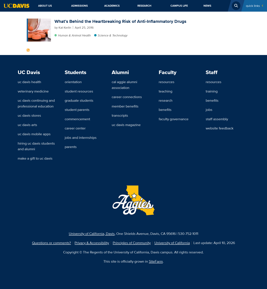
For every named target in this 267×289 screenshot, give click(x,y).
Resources (166, 81)
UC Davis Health (29, 81)
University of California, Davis (92, 233)
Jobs (209, 109)
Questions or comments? (51, 242)
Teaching (165, 91)
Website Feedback (219, 128)
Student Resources (79, 91)
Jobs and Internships (81, 137)
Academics (112, 6)
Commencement (77, 118)
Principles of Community (132, 242)
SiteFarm (156, 261)
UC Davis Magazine (126, 124)
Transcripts (120, 115)
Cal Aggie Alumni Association (124, 84)
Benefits (165, 109)
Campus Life (179, 6)
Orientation (73, 81)
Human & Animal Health (74, 35)
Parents (71, 146)
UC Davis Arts (27, 124)
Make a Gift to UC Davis (35, 158)
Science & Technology (113, 35)
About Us (45, 6)
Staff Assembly (217, 118)
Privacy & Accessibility (92, 242)
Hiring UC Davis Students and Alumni (36, 146)
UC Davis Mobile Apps (34, 133)
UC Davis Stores (29, 115)
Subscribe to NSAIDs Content (28, 50)
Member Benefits (125, 106)
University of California (172, 242)
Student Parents (77, 109)
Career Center (75, 128)
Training (212, 91)
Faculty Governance (174, 118)
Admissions (79, 6)
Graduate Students (79, 100)
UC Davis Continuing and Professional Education (36, 103)
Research (144, 6)
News (207, 6)
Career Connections (127, 96)
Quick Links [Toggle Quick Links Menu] (253, 6)
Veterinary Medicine (33, 91)
